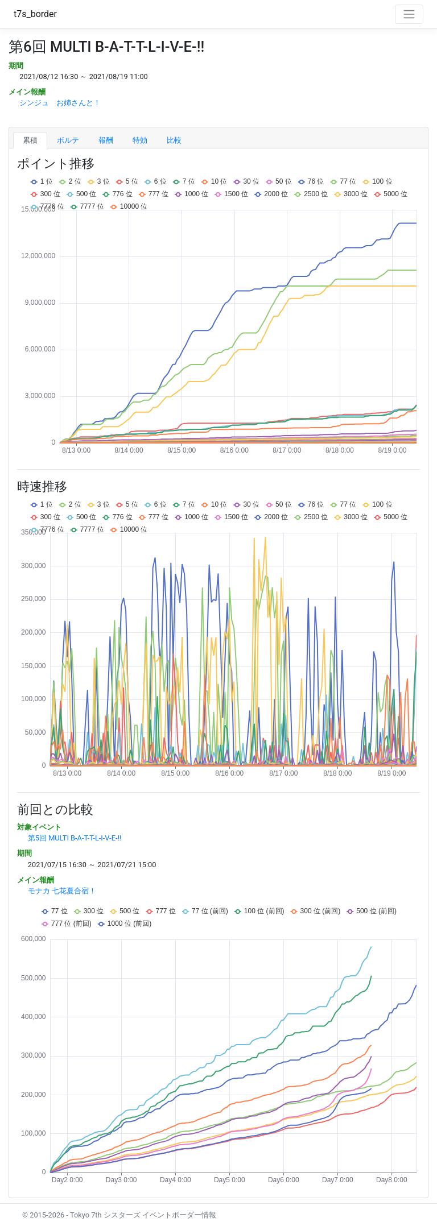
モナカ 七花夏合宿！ (62, 891)
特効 (140, 140)
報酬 (105, 140)
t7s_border (35, 14)
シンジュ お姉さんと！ (60, 102)
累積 (30, 140)
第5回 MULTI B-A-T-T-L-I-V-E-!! (74, 838)
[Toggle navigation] (409, 14)
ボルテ (68, 140)
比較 (174, 140)
